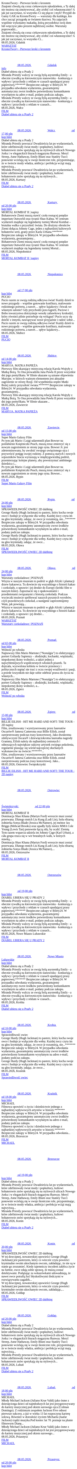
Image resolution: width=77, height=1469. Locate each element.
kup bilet (6, 137)
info (3, 68)
